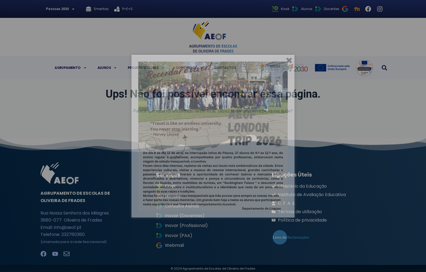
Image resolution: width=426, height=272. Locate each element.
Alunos (107, 67)
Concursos (189, 67)
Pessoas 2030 (60, 9)
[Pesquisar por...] (207, 131)
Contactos (225, 67)
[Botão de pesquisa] (261, 131)
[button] (384, 67)
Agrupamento (70, 67)
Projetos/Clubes (146, 67)
